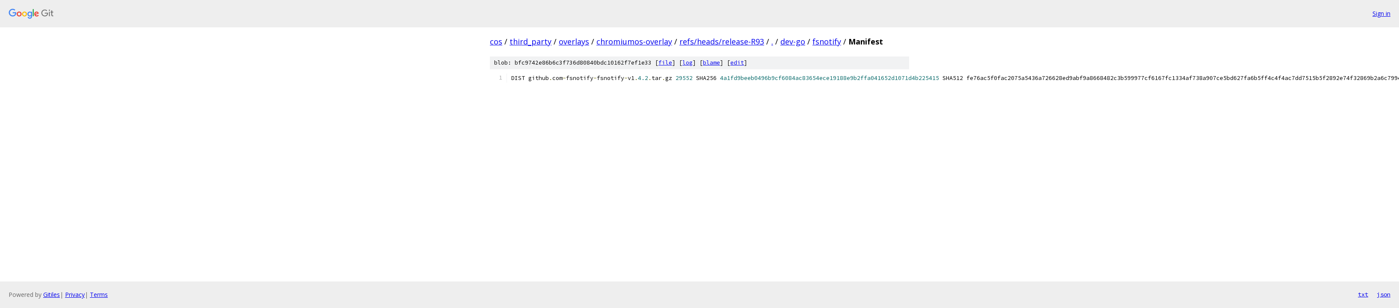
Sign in (1381, 13)
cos (496, 41)
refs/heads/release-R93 (721, 41)
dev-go (792, 41)
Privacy (75, 294)
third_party (530, 41)
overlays (574, 41)
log (687, 62)
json (1383, 294)
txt (1363, 294)
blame (711, 62)
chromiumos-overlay (634, 41)
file (665, 62)
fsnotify (826, 41)
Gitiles (51, 294)
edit (737, 62)
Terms (99, 294)
